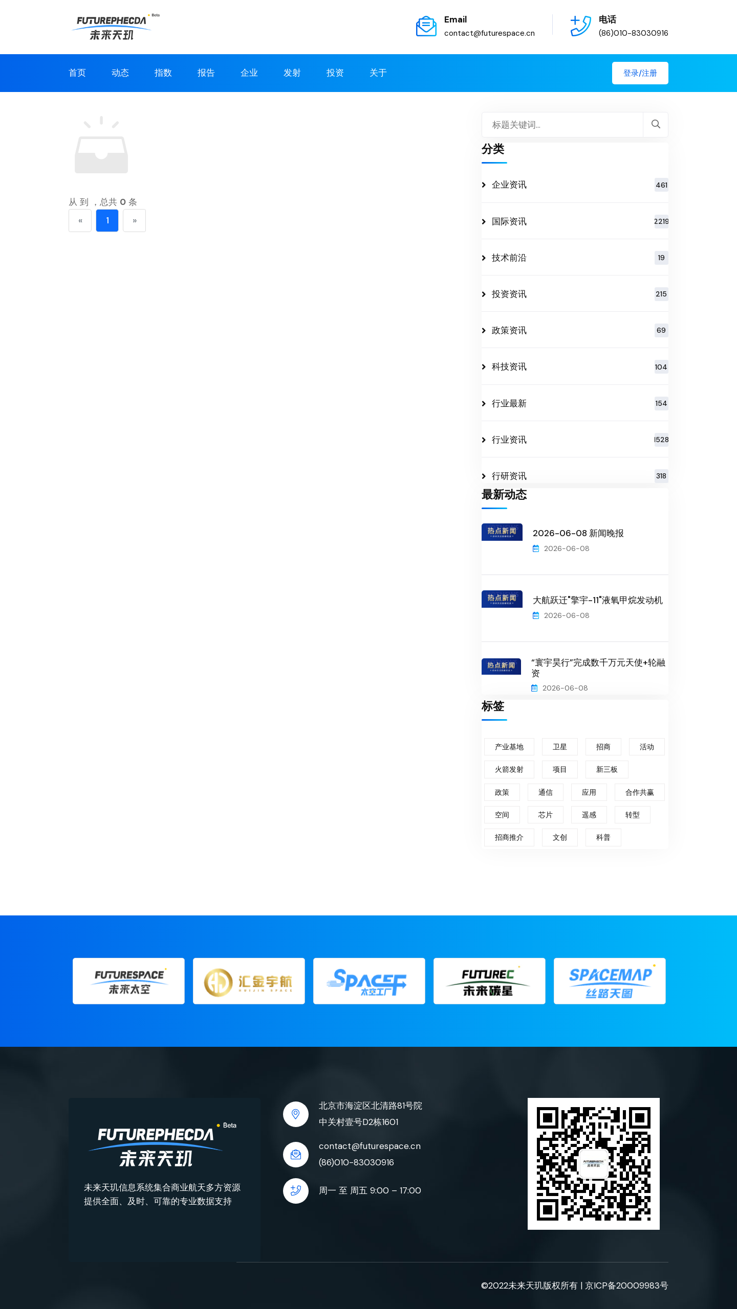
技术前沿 (580, 258)
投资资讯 (580, 294)
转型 (632, 814)
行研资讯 (580, 476)
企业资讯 (580, 185)
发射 (292, 72)
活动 (647, 746)
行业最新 (580, 403)
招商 (603, 746)
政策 (502, 792)
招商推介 (509, 837)
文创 (560, 837)
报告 (206, 72)
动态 (120, 72)
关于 (378, 72)
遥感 (589, 814)
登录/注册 (640, 73)
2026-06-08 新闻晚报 (578, 533)
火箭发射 (509, 769)
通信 (545, 792)
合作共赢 (639, 792)
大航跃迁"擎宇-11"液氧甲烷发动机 (598, 600)
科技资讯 (580, 367)
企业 (249, 72)
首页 (77, 72)
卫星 (560, 746)
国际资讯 (580, 221)
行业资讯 (580, 440)
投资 (335, 72)
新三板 (607, 769)
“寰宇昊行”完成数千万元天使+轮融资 (598, 667)
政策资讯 (580, 330)
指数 (163, 72)
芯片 (545, 814)
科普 (603, 837)
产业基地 (509, 746)
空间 (502, 814)
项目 (560, 769)
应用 (589, 792)
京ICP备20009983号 (626, 1285)
